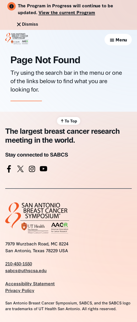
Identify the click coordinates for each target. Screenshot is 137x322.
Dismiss (27, 24)
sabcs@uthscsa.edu (26, 270)
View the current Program (67, 12)
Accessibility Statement (30, 283)
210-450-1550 (18, 263)
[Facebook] (9, 170)
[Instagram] (32, 170)
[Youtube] (43, 170)
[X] (20, 170)
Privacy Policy (19, 290)
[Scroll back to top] (68, 121)
